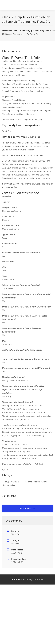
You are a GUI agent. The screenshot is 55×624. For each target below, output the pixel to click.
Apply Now (27, 508)
